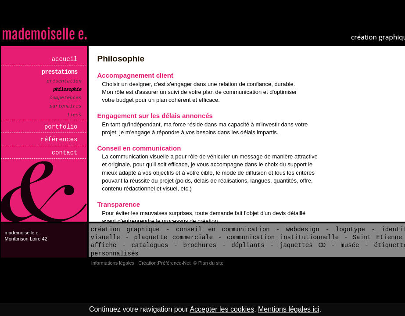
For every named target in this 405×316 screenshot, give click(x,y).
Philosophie (67, 89)
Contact (65, 153)
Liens (74, 115)
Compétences (66, 98)
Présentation (64, 81)
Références (59, 139)
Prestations (60, 72)
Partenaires (66, 106)
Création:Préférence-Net (164, 263)
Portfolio (61, 127)
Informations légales (112, 263)
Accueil (65, 59)
